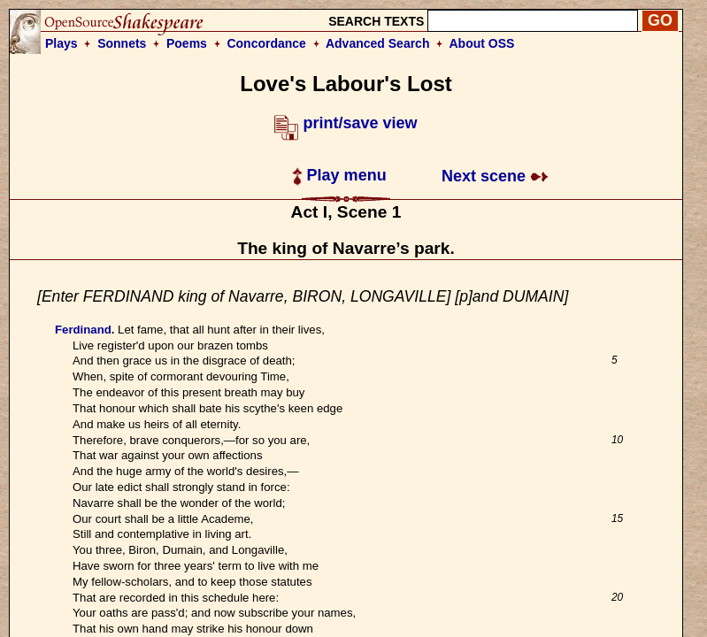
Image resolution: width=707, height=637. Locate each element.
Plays (61, 43)
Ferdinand (83, 329)
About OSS (482, 43)
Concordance (266, 43)
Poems (186, 43)
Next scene (495, 176)
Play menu (339, 175)
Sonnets (121, 43)
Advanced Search (378, 43)
